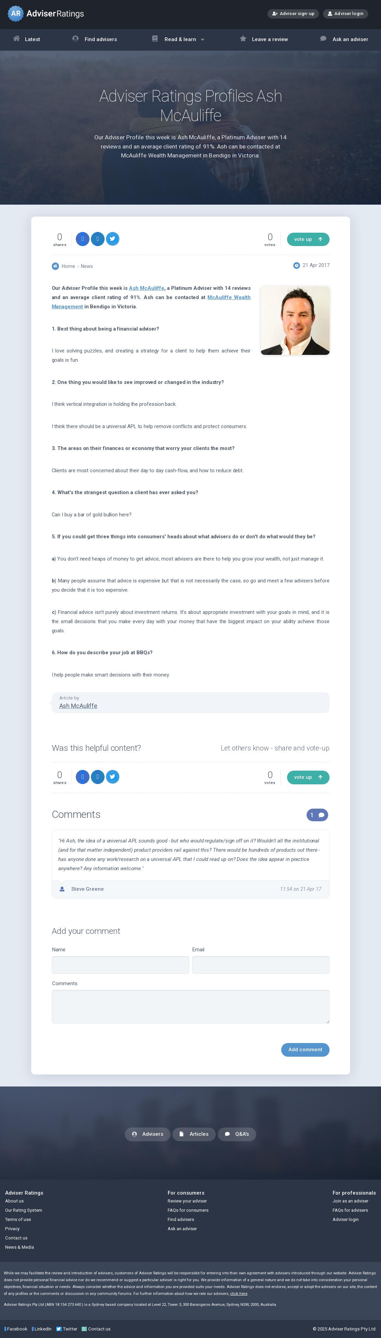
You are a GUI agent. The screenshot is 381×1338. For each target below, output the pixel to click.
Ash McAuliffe (146, 288)
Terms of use (18, 1219)
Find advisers (94, 40)
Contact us (16, 1237)
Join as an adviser (350, 1201)
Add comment (305, 1049)
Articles (194, 1134)
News (87, 266)
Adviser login (346, 13)
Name (120, 960)
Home (68, 266)
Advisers (147, 1134)
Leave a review (264, 40)
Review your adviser (187, 1201)
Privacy (12, 1228)
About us (14, 1201)
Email (261, 960)
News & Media (19, 1247)
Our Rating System (23, 1210)
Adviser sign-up (293, 14)
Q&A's (237, 1134)
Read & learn (178, 43)
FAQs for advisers (350, 1210)
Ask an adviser (344, 40)
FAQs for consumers (188, 1210)
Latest (26, 40)
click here (238, 1293)
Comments (191, 1002)
